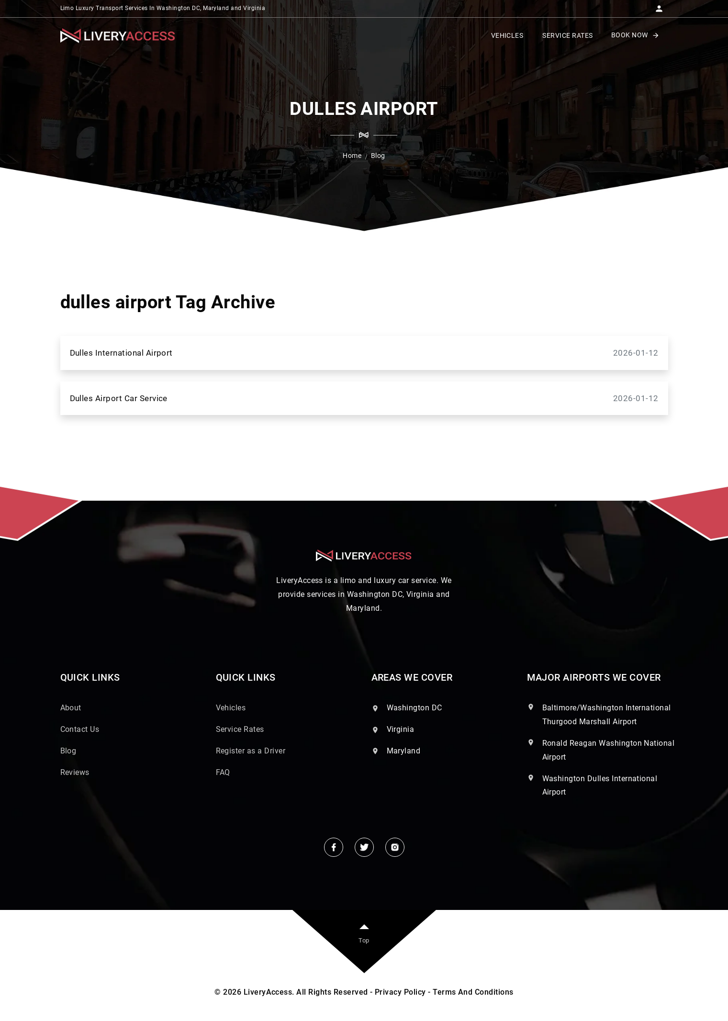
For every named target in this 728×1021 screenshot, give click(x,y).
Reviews (75, 772)
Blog (68, 750)
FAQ (223, 772)
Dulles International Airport (364, 353)
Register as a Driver (251, 750)
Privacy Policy (400, 992)
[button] (659, 5)
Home (352, 155)
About (70, 707)
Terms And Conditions (473, 992)
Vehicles (231, 707)
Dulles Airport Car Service (364, 398)
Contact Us (80, 729)
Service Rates (240, 729)
